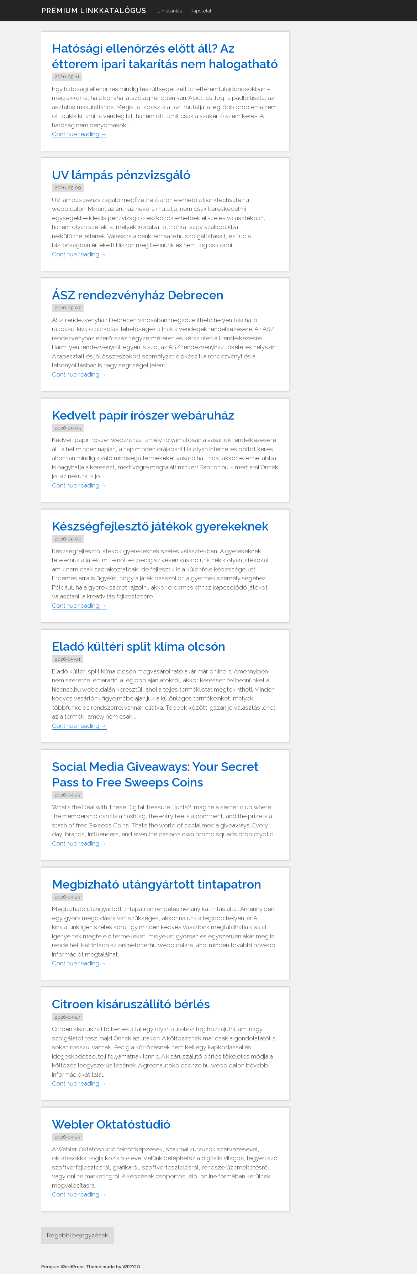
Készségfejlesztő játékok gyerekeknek (160, 526)
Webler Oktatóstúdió (111, 1124)
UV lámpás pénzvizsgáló (121, 175)
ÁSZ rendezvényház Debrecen (137, 295)
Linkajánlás (170, 11)
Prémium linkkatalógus (93, 10)
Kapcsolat (200, 11)
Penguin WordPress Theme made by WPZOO (90, 1266)
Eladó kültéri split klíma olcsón (138, 646)
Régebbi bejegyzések (77, 1235)
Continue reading (79, 134)
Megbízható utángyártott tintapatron (156, 884)
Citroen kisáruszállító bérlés (131, 1004)
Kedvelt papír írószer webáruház (143, 415)
